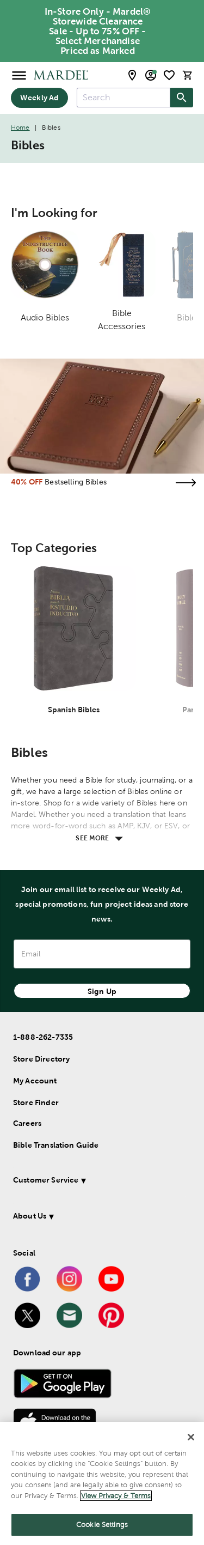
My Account (35, 1080)
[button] (100, 1182)
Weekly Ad (39, 97)
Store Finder (36, 1102)
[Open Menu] (19, 75)
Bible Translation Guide (55, 1145)
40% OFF (26, 481)
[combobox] (123, 97)
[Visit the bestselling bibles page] (185, 482)
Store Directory (41, 1059)
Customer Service (45, 1180)
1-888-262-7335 (43, 1037)
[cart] (187, 75)
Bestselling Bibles (76, 481)
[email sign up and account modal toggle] (150, 75)
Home (20, 127)
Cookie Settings (102, 1524)
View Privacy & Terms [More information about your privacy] (116, 1496)
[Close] (191, 1437)
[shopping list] (169, 75)
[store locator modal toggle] (132, 75)
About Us (29, 1215)
